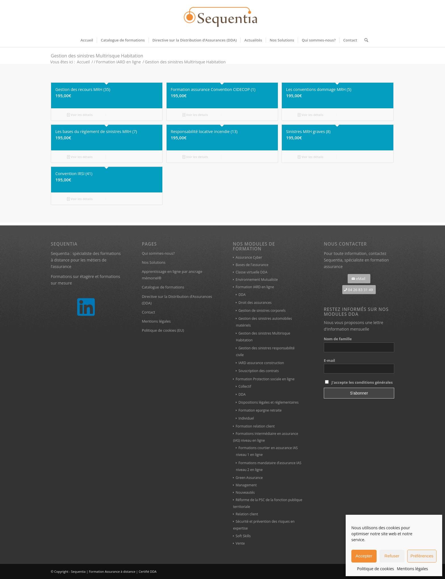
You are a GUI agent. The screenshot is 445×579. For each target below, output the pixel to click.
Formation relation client (255, 426)
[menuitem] (87, 40)
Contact (148, 312)
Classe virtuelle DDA (251, 272)
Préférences (421, 555)
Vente (240, 543)
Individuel (246, 418)
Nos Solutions (153, 262)
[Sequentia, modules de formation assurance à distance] (222, 16)
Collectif (244, 386)
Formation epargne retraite (260, 410)
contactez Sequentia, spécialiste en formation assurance (356, 260)
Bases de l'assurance (252, 264)
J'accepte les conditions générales (362, 382)
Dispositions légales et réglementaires (268, 402)
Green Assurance (249, 477)
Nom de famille (338, 338)
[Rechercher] (364, 40)
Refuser (392, 555)
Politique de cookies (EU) (163, 330)
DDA (241, 294)
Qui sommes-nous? (158, 253)
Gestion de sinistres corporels (262, 310)
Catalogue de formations (163, 287)
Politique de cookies (375, 568)
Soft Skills (243, 536)
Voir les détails (80, 114)
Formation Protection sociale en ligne (265, 379)
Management (246, 485)
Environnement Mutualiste (257, 279)
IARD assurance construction (261, 362)
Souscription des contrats (258, 370)
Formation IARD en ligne (255, 287)
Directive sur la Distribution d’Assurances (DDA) (177, 300)
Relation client (247, 514)
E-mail (329, 360)
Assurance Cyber (249, 257)
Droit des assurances (255, 302)
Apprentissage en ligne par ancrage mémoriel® (172, 275)
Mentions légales (412, 568)
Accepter (364, 555)
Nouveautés (245, 492)
